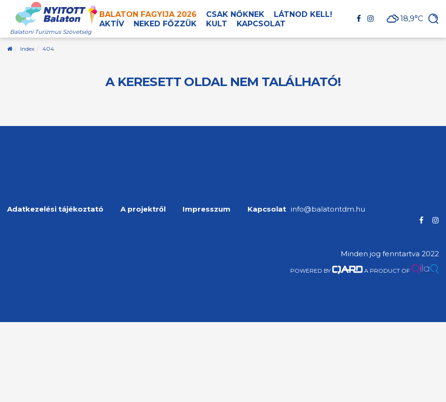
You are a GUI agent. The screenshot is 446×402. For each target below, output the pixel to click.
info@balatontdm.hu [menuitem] (328, 209)
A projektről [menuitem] (143, 209)
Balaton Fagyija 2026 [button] (148, 14)
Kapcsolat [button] (261, 23)
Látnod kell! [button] (303, 14)
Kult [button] (216, 23)
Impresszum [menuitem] (207, 209)
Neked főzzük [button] (165, 23)
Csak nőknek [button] (235, 14)
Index (27, 48)
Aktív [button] (111, 23)
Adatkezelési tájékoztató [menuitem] (55, 209)
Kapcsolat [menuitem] (266, 209)
